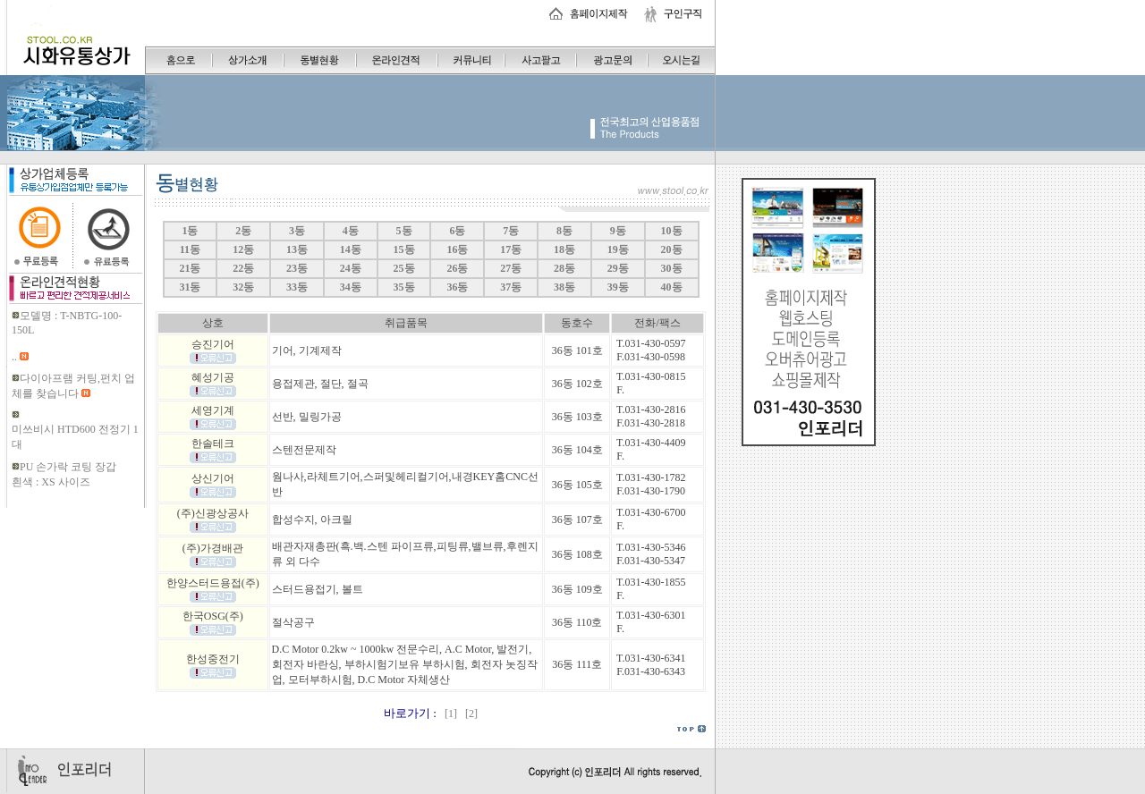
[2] (469, 713)
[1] (449, 713)
